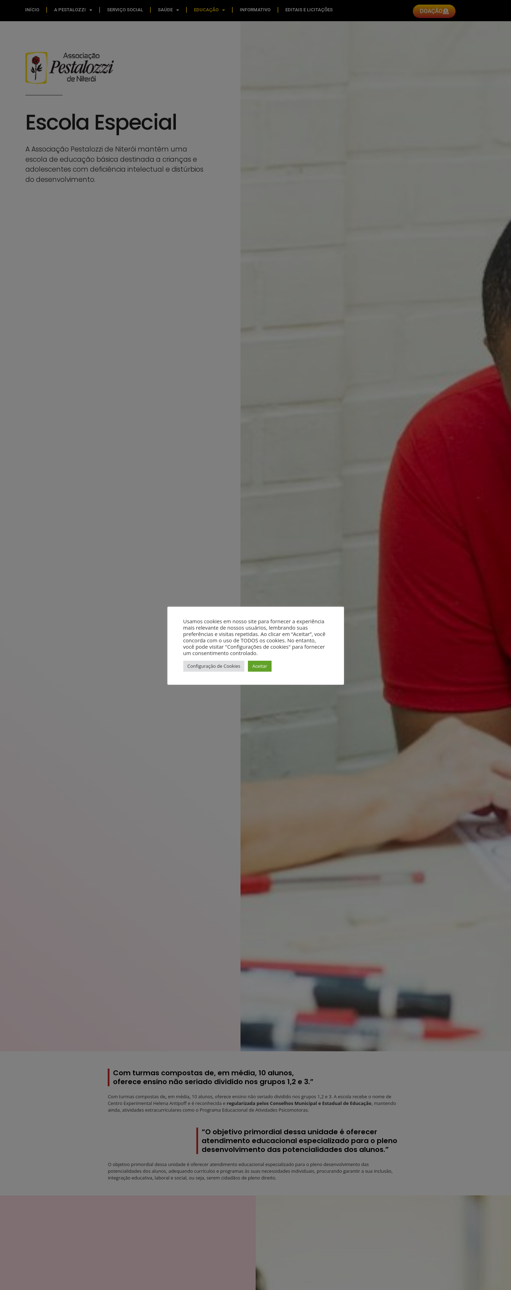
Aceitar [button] (259, 666)
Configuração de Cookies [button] (214, 666)
